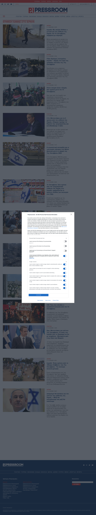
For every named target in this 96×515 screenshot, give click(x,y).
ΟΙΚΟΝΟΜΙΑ (32, 16)
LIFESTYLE (74, 16)
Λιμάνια (5, 494)
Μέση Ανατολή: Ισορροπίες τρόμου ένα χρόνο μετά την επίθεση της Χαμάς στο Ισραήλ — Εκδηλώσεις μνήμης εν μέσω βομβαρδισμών (58, 219)
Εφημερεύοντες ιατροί (9, 485)
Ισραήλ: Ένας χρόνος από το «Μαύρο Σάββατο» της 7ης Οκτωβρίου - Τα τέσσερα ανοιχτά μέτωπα (57, 366)
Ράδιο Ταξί (6, 498)
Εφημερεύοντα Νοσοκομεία (11, 483)
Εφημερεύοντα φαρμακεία (10, 487)
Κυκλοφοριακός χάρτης (10, 488)
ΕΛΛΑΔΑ (39, 16)
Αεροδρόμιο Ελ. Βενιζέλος (10, 493)
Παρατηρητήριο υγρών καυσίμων (12, 491)
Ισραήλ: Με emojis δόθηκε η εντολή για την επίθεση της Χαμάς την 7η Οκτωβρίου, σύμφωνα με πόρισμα (57, 32)
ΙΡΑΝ (60, 1)
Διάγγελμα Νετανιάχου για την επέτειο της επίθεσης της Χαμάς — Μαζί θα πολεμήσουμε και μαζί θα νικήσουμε (58, 397)
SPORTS (80, 16)
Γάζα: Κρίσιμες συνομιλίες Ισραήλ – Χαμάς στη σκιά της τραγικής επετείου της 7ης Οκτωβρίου (57, 61)
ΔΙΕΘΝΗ (57, 16)
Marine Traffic (7, 496)
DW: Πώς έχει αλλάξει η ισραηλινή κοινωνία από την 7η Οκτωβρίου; (58, 307)
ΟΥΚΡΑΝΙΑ (37, 1)
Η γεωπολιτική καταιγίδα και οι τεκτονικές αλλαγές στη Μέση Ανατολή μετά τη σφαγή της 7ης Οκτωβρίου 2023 (58, 150)
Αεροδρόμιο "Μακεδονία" (30, 490)
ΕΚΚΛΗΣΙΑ (55, 1)
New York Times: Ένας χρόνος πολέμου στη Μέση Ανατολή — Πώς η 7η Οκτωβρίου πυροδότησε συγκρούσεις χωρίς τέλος (57, 252)
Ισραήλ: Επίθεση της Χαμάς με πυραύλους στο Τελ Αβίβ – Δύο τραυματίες (58, 281)
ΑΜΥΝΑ (49, 1)
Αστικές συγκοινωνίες (9, 490)
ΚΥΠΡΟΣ (62, 16)
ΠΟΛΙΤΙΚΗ (19, 16)
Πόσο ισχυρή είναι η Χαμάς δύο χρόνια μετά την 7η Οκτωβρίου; (57, 89)
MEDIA (68, 16)
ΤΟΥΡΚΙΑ (43, 1)
